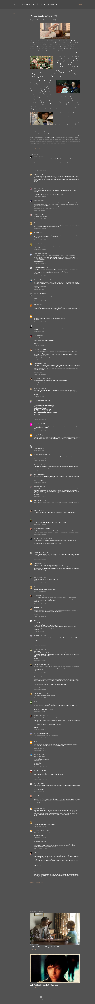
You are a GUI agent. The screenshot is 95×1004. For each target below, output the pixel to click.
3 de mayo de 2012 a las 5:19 (40, 374)
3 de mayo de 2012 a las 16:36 (40, 450)
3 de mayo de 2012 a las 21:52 (40, 482)
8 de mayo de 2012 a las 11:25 (40, 689)
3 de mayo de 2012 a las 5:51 (40, 384)
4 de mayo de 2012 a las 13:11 (40, 548)
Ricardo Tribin (37, 733)
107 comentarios (38, 987)
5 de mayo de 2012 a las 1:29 (40, 582)
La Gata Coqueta (38, 400)
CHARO (36, 305)
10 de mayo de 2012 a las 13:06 (40, 766)
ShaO (35, 510)
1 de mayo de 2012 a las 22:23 (40, 170)
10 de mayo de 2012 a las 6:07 (40, 750)
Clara (35, 188)
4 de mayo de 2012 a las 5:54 (40, 515)
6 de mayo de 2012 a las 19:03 (40, 603)
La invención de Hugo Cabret (44, 985)
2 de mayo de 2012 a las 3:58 (40, 218)
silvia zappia (37, 293)
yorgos (36, 808)
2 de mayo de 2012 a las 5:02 (40, 249)
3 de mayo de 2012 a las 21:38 (40, 470)
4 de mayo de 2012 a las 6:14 (40, 524)
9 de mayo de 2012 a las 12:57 (40, 729)
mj (34, 232)
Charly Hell (37, 388)
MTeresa (36, 754)
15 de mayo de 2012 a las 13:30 (40, 867)
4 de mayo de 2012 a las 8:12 (40, 534)
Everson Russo (38, 223)
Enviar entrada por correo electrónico (43, 148)
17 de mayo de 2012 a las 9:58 (40, 878)
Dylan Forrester (38, 771)
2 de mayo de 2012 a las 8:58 (40, 275)
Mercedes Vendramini (39, 538)
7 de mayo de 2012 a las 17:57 (40, 631)
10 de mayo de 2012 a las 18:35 (40, 791)
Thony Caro (37, 253)
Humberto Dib (38, 664)
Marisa (35, 200)
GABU (35, 474)
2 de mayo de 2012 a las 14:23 (40, 331)
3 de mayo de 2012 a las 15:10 (40, 441)
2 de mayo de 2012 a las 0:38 (40, 184)
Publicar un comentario (36, 882)
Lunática (36, 446)
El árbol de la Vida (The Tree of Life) (47, 946)
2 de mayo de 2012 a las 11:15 (40, 300)
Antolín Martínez (38, 454)
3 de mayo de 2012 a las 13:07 (40, 430)
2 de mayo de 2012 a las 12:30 (40, 321)
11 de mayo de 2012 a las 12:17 (40, 817)
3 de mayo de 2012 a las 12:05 (40, 396)
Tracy (35, 214)
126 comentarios (38, 949)
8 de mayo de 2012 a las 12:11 (40, 697)
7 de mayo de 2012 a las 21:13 (40, 645)
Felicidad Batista (38, 363)
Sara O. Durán (37, 423)
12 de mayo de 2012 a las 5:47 (40, 826)
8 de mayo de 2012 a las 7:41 (40, 672)
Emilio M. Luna (38, 742)
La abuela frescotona (39, 378)
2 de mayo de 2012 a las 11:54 (40, 311)
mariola (36, 486)
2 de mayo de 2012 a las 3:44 (40, 210)
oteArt (35, 325)
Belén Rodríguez (38, 649)
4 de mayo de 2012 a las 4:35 (40, 506)
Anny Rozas (37, 156)
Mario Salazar (37, 552)
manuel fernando (38, 528)
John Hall (36, 635)
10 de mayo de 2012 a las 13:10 (40, 779)
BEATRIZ (36, 608)
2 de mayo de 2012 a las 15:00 (40, 345)
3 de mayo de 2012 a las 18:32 (40, 460)
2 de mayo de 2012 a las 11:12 (40, 289)
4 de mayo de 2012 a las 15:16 (40, 573)
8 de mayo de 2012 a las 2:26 (40, 660)
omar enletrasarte (38, 316)
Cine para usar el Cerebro (38, 4)
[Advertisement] (55, 897)
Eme (35, 595)
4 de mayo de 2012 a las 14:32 (40, 559)
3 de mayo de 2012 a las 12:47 (40, 419)
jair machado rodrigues (40, 520)
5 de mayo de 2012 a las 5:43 (40, 591)
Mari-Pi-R (36, 244)
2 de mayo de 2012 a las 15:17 (40, 359)
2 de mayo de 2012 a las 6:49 (40, 263)
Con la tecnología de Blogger (47, 997)
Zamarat (36, 577)
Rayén (35, 783)
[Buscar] (79, 4)
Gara (35, 335)
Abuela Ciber (37, 715)
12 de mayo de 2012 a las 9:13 (40, 837)
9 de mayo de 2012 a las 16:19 (40, 737)
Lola (35, 853)
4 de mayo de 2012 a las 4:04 (40, 496)
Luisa (35, 174)
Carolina (36, 563)
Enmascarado (37, 267)
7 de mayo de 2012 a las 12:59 (40, 616)
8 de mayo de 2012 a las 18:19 (40, 711)
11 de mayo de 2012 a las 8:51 (40, 804)
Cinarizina (36, 349)
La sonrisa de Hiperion (39, 830)
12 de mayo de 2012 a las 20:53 (40, 848)
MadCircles (52, 999)
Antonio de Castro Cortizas (41, 280)
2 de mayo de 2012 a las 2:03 (40, 196)
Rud (35, 620)
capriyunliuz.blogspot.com (41, 435)
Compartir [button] (15, 13)
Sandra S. (36, 702)
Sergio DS (36, 500)
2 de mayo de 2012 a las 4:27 (40, 239)
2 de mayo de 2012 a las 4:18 (40, 228)
